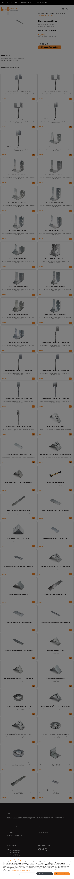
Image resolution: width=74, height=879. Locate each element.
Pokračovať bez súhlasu (27, 873)
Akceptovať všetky (62, 873)
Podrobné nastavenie (45, 873)
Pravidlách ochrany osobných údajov (22, 870)
